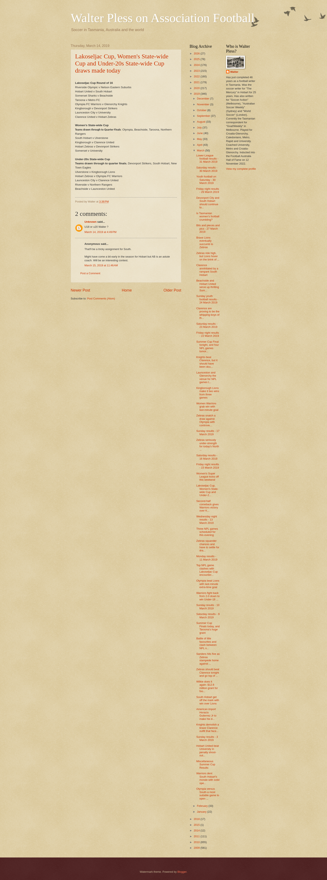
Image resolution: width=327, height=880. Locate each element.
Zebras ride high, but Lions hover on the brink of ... (207, 256)
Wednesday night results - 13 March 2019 (206, 519)
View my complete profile (241, 168)
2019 (197, 93)
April (200, 144)
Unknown (90, 221)
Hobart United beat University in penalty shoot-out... (207, 750)
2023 (197, 70)
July (199, 127)
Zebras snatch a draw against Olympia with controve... (205, 420)
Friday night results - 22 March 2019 (207, 334)
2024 (197, 65)
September (204, 115)
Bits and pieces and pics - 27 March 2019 (208, 228)
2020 (197, 88)
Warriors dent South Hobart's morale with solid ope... (207, 778)
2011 (197, 836)
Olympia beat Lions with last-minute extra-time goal (207, 584)
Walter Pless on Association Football (163, 18)
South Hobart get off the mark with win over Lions (207, 700)
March (201, 150)
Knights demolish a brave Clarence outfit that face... (207, 728)
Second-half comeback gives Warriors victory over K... (207, 505)
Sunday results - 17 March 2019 (207, 432)
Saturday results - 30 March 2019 (206, 169)
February (202, 805)
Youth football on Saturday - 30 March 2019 (206, 180)
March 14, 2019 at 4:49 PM (100, 232)
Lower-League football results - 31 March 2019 (207, 158)
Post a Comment (90, 273)
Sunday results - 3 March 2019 (207, 738)
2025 (197, 59)
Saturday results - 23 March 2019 (206, 325)
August (201, 121)
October (202, 110)
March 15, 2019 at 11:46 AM (101, 265)
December (203, 98)
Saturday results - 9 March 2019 (208, 615)
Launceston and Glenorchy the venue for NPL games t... (206, 377)
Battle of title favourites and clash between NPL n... (206, 643)
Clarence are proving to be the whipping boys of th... (207, 313)
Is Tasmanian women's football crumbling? (207, 216)
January (202, 811)
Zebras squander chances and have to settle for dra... (207, 545)
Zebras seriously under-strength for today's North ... (207, 444)
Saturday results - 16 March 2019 (206, 457)
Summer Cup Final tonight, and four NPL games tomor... (207, 346)
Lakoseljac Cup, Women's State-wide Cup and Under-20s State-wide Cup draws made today (121, 63)
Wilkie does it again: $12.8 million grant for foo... (207, 686)
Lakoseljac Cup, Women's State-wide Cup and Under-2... (207, 490)
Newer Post (80, 290)
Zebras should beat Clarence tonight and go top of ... (207, 672)
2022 (197, 76)
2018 (197, 819)
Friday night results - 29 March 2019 (207, 190)
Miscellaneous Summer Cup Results (205, 764)
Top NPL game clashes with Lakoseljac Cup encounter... (207, 570)
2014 (197, 830)
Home (127, 290)
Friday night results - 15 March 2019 (207, 466)
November (203, 104)
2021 (197, 82)
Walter (234, 71)
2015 (197, 824)
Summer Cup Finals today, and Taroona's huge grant (208, 627)
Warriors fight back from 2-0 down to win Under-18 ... (208, 596)
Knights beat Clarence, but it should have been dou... (207, 362)
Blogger (182, 871)
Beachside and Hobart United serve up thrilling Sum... (207, 285)
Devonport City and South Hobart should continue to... (207, 202)
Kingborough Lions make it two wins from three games (207, 392)
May (200, 139)
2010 (197, 842)
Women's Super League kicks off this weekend (207, 476)
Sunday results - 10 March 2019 (207, 606)
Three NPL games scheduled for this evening (207, 532)
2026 (197, 53)
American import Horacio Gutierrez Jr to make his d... (206, 714)
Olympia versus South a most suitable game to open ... (207, 793)
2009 (197, 847)
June (200, 133)
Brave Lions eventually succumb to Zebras (204, 242)
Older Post (172, 290)
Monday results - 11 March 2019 (206, 558)
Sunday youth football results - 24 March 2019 (207, 299)
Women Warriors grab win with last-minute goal (207, 406)
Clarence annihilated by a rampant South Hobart (207, 270)
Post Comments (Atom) (101, 298)
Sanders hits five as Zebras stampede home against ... (208, 658)
